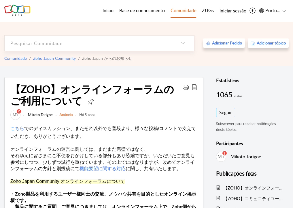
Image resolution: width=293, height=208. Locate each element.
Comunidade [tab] (183, 10)
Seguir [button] (225, 112)
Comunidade (15, 58)
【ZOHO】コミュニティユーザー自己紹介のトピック (253, 198)
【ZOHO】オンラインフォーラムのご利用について (253, 188)
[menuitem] (233, 11)
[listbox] (182, 43)
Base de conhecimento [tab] (142, 10)
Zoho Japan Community (54, 58)
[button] (186, 87)
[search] (88, 43)
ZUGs (208, 10)
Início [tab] (108, 10)
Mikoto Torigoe (40, 114)
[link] (15, 114)
